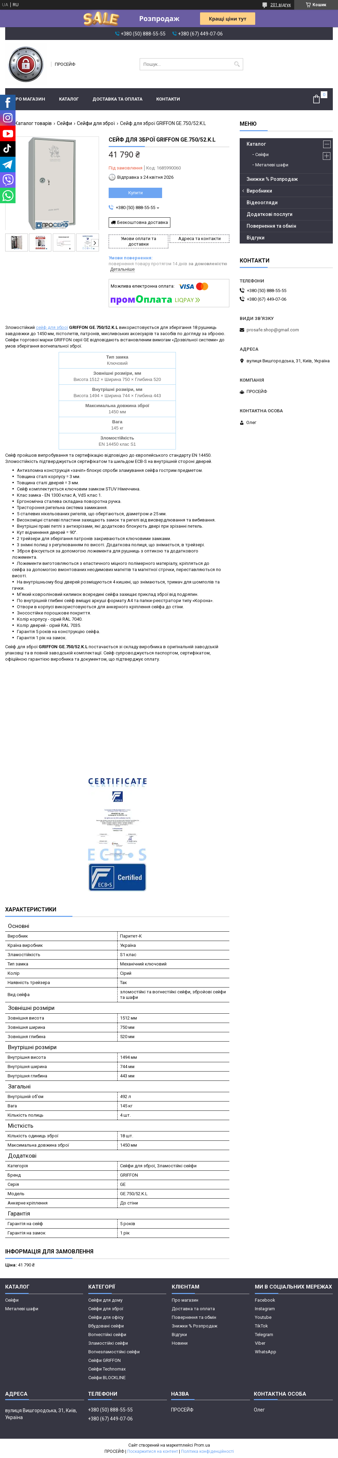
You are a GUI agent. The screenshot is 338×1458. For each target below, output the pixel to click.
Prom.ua (202, 1445)
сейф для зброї (52, 327)
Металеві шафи (271, 164)
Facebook (265, 1300)
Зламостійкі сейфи (108, 1343)
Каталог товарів (33, 123)
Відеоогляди (262, 202)
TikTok (261, 1325)
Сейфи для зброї (96, 123)
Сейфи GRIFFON (104, 1360)
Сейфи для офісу (105, 1317)
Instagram (265, 1308)
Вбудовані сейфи (106, 1325)
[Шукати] (237, 64)
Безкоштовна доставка (142, 222)
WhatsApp (265, 1351)
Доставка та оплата (117, 99)
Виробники (259, 191)
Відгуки (256, 237)
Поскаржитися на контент (152, 1451)
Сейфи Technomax (107, 1369)
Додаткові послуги (269, 214)
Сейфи (64, 123)
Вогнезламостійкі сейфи (114, 1351)
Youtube (263, 1317)
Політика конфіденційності (207, 1451)
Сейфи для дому (105, 1300)
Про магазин (28, 99)
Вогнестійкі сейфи (107, 1334)
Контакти (168, 99)
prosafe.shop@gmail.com (273, 329)
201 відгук (280, 4)
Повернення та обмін (271, 226)
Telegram (264, 1334)
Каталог (69, 99)
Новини (180, 1343)
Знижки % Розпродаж (272, 179)
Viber (260, 1343)
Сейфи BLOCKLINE (107, 1377)
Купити (135, 192)
